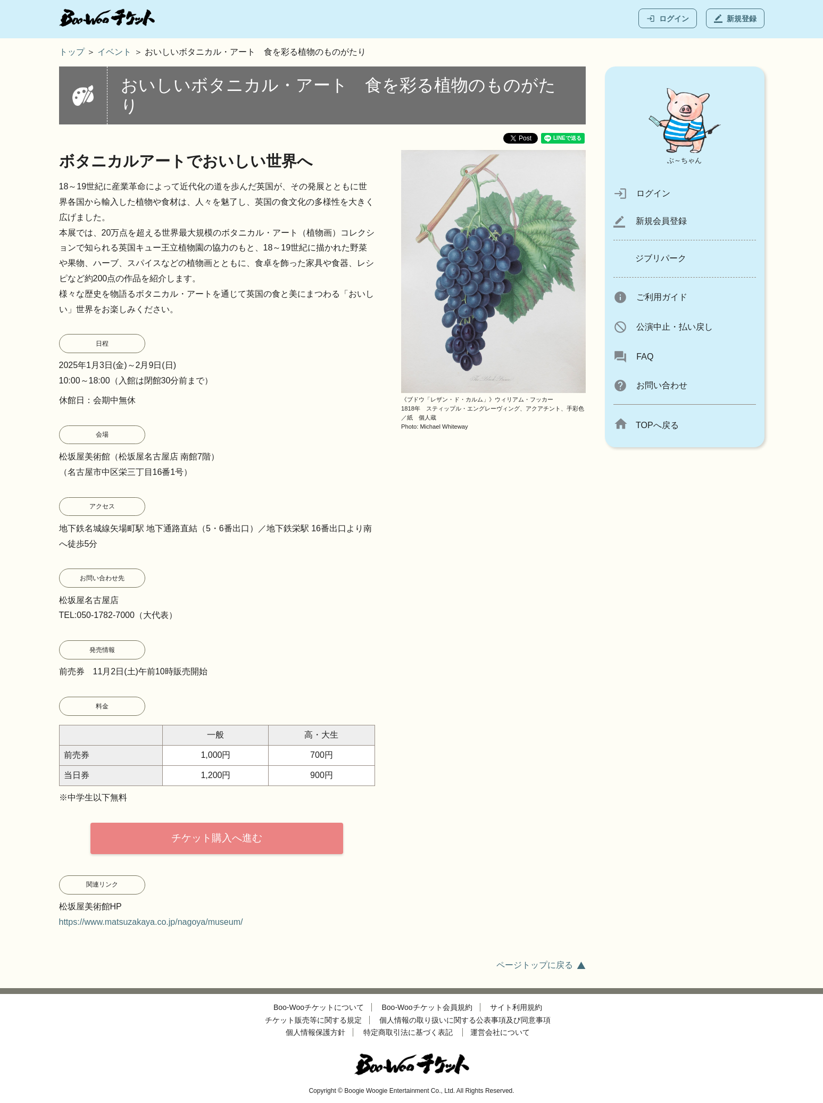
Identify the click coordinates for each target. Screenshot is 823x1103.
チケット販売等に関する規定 (313, 1020)
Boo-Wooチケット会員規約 (427, 1007)
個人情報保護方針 (315, 1032)
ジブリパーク (660, 258)
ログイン (667, 18)
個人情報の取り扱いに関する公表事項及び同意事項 (465, 1020)
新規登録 (735, 18)
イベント (114, 51)
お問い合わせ (650, 385)
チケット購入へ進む (216, 837)
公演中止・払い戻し (663, 326)
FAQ (633, 356)
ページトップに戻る (534, 965)
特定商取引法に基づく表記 (408, 1032)
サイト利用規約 (516, 1007)
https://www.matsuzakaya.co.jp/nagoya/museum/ (151, 921)
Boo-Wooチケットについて (318, 1007)
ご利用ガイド (650, 297)
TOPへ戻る (646, 425)
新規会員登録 (650, 220)
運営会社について (500, 1032)
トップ (72, 51)
